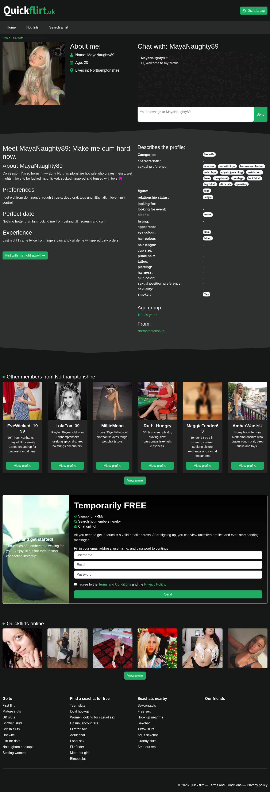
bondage (238, 178)
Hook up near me (150, 717)
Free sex (144, 711)
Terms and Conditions (114, 584)
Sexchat (144, 723)
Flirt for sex (78, 729)
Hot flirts (32, 27)
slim (206, 190)
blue (207, 232)
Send (261, 114)
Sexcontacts (147, 705)
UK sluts (9, 717)
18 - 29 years (147, 315)
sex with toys (227, 166)
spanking (241, 184)
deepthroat (221, 178)
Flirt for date (11, 741)
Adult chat (77, 735)
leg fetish (210, 184)
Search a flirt (58, 27)
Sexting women (14, 753)
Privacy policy (257, 785)
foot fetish (254, 178)
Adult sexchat (148, 735)
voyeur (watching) (232, 172)
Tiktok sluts (146, 729)
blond (207, 238)
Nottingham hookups (18, 747)
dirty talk (225, 184)
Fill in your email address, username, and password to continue (168, 553)
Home (11, 27)
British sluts (11, 729)
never (207, 214)
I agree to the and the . (120, 584)
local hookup (79, 711)
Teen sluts (77, 705)
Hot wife (18, 38)
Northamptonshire (151, 331)
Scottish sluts (12, 723)
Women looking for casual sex (92, 717)
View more (135, 480)
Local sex (77, 741)
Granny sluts (147, 741)
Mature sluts (12, 711)
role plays (210, 172)
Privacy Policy (154, 584)
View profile (22, 465)
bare (207, 178)
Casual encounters (84, 723)
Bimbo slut (78, 759)
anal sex (209, 166)
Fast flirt (9, 705)
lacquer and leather (251, 166)
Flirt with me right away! (25, 255)
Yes (206, 294)
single (208, 197)
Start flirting (254, 10)
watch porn (254, 172)
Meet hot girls (80, 753)
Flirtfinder (77, 747)
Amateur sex (147, 747)
